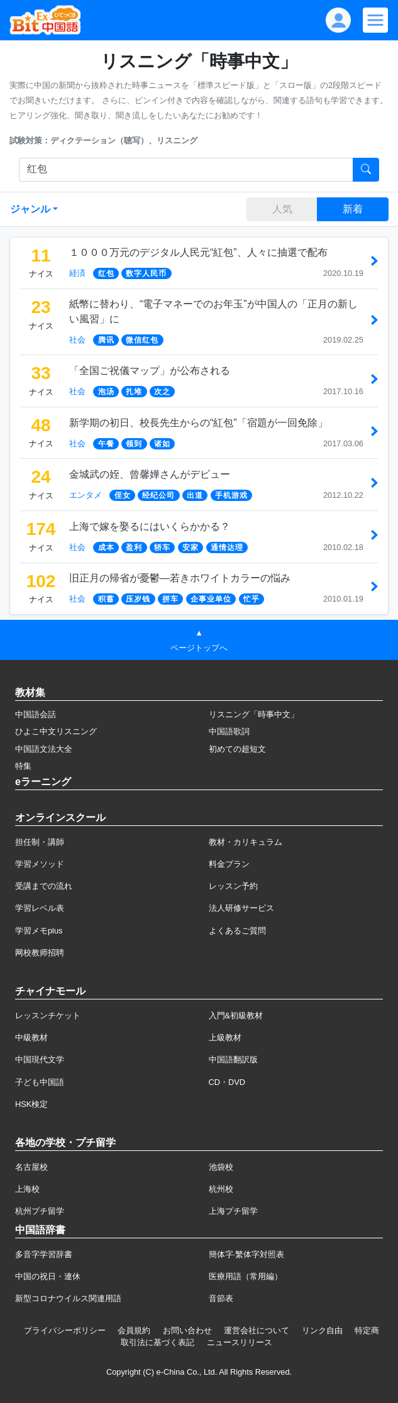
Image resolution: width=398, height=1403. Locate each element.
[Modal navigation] (375, 20)
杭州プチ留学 (39, 1211)
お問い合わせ (187, 1330)
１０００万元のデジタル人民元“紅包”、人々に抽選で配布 (198, 252)
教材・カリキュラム (245, 842)
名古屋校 (31, 1167)
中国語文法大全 (43, 749)
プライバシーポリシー (65, 1330)
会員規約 (134, 1330)
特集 (23, 766)
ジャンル (30, 209)
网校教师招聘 (39, 952)
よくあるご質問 (237, 930)
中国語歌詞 (229, 731)
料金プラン (229, 864)
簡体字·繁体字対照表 (247, 1254)
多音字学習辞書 (43, 1254)
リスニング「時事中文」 (254, 714)
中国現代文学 (39, 1059)
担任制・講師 (39, 842)
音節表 (221, 1298)
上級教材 (225, 1037)
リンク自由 (322, 1330)
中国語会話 (35, 714)
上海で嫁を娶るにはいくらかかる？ (149, 526)
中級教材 (31, 1037)
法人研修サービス (241, 908)
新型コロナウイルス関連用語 (68, 1298)
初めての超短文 (237, 749)
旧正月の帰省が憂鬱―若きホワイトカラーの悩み (179, 578)
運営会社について (256, 1330)
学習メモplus (38, 930)
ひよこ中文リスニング (56, 731)
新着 (353, 209)
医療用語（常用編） (245, 1276)
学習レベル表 (39, 908)
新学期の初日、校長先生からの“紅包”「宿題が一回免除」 (198, 422)
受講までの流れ (43, 886)
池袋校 (221, 1167)
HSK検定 (31, 1104)
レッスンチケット (47, 1015)
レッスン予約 (233, 886)
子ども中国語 (39, 1082)
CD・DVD (227, 1082)
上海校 (27, 1189)
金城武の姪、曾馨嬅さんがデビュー (149, 474)
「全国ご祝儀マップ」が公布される (149, 370)
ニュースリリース (239, 1342)
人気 (282, 209)
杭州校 (221, 1189)
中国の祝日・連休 (47, 1276)
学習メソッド (39, 864)
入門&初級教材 (236, 1015)
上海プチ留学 (233, 1211)
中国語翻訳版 (233, 1059)
